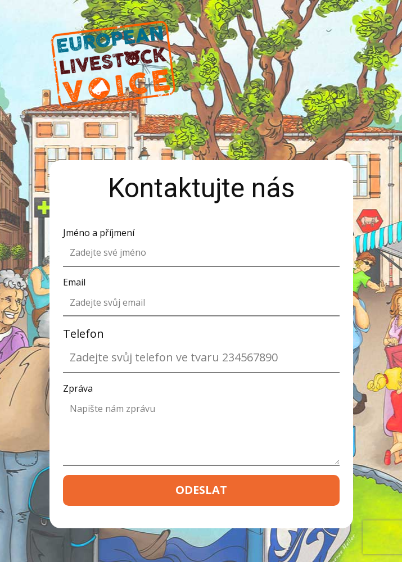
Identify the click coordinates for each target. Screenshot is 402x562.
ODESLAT (201, 489)
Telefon (83, 333)
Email (74, 282)
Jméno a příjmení (98, 232)
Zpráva (78, 388)
